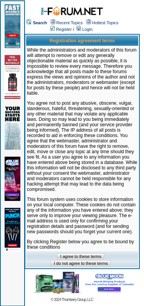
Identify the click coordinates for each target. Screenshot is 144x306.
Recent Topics (69, 22)
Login (84, 29)
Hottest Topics (105, 22)
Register (61, 29)
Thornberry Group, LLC (77, 300)
